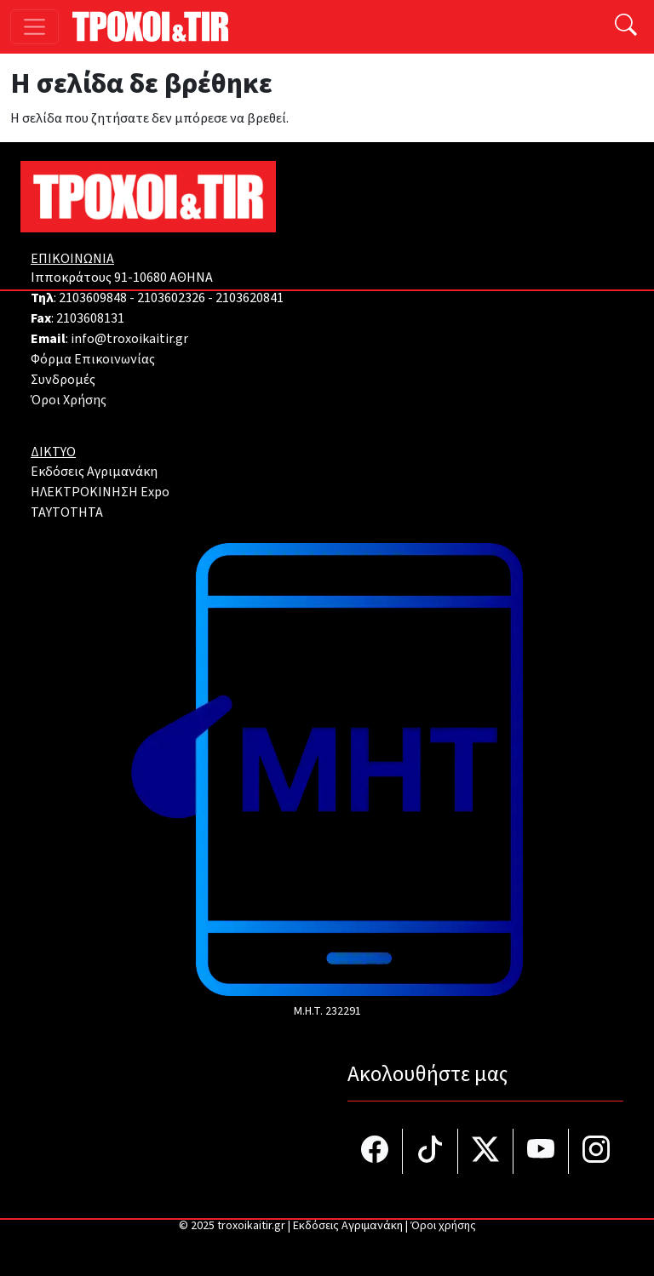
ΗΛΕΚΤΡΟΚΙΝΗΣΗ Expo (100, 492)
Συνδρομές (63, 379)
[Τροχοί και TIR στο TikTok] (430, 1151)
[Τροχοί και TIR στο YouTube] (541, 1151)
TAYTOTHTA (67, 512)
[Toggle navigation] (34, 26)
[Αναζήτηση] (626, 27)
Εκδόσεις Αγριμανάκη (94, 471)
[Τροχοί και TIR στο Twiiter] (485, 1151)
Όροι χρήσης (443, 1225)
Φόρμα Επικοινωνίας (93, 359)
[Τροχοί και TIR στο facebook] (375, 1151)
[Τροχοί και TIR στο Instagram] (596, 1151)
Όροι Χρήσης (68, 400)
